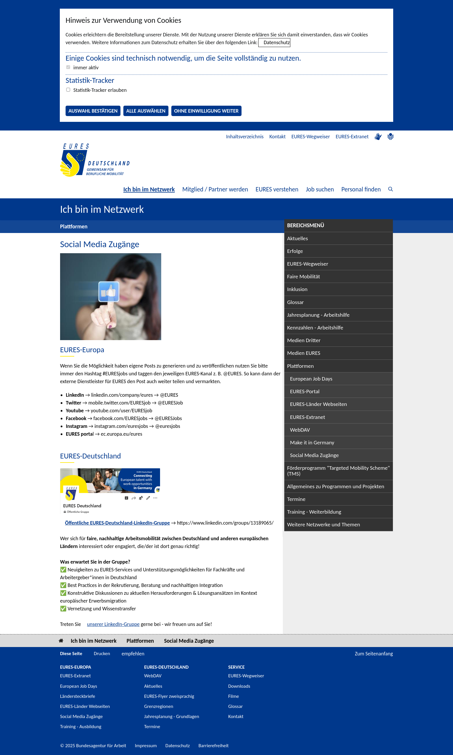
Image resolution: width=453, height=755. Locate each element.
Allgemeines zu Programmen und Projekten (335, 486)
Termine (296, 499)
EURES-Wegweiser (311, 136)
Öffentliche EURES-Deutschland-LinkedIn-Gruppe (117, 523)
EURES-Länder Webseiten (318, 404)
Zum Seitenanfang (374, 653)
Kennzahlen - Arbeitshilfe (315, 327)
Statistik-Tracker (90, 80)
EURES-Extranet (352, 136)
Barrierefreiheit (213, 746)
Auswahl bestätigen (93, 111)
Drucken (102, 653)
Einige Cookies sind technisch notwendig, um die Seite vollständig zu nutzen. (183, 58)
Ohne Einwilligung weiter (206, 111)
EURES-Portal (305, 391)
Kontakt (277, 136)
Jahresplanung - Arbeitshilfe (318, 315)
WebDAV (300, 429)
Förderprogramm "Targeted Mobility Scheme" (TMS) (338, 471)
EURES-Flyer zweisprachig (169, 696)
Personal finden (361, 189)
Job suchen (320, 189)
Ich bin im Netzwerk (149, 189)
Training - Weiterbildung (314, 511)
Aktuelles (297, 238)
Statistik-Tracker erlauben (100, 90)
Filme (233, 696)
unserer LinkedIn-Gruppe (113, 624)
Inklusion (297, 289)
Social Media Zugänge (314, 455)
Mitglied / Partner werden (215, 189)
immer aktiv (86, 67)
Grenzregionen (158, 706)
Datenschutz (277, 42)
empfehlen (133, 653)
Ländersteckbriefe (77, 696)
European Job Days (311, 378)
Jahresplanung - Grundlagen (171, 716)
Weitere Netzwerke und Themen (323, 524)
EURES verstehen (277, 189)
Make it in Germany (312, 442)
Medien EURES (303, 353)
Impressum (146, 746)
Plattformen (74, 226)
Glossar (295, 302)
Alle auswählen (146, 111)
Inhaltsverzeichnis (245, 136)
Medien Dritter (304, 340)
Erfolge (295, 251)
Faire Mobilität (303, 276)
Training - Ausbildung (80, 727)
